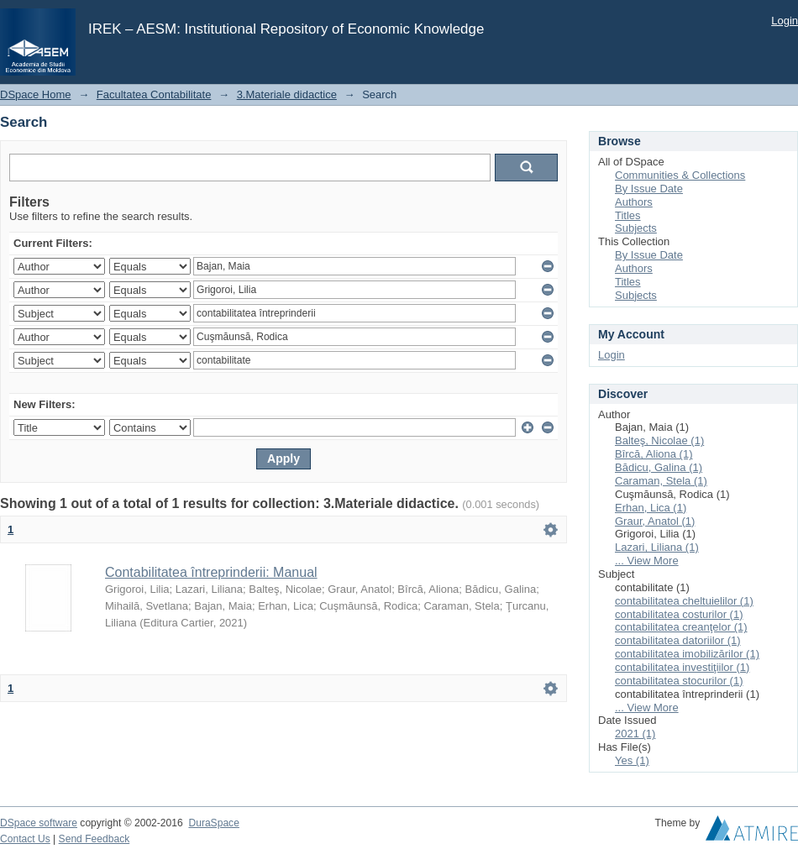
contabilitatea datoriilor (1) (678, 640)
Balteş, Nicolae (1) (659, 440)
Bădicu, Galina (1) (658, 467)
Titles (628, 215)
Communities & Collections (680, 175)
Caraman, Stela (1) (661, 480)
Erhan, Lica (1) (650, 507)
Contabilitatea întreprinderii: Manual (211, 572)
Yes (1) (632, 760)
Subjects (636, 228)
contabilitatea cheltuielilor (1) (684, 601)
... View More (647, 560)
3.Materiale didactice (287, 94)
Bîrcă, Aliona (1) (654, 454)
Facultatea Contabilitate (154, 94)
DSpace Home (35, 94)
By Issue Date (649, 188)
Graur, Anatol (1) (655, 521)
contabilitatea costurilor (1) (679, 614)
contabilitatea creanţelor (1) (681, 627)
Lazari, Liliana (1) (657, 547)
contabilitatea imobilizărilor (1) (687, 653)
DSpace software (38, 823)
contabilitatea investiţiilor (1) (682, 667)
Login (784, 20)
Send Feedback (94, 839)
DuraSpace (213, 823)
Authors (634, 202)
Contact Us (25, 839)
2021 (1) (635, 733)
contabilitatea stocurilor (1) (679, 680)
